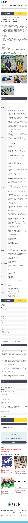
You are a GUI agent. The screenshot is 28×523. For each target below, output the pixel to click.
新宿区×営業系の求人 (5, 451)
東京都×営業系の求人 (16, 449)
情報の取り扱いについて (14, 516)
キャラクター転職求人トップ (7, 511)
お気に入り (20, 13)
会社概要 (2, 516)
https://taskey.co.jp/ (4, 336)
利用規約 (7, 516)
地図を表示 (9, 285)
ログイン (14, 442)
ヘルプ (19, 513)
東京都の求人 (3, 449)
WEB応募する (7, 13)
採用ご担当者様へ (24, 516)
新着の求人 (24, 511)
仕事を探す (17, 511)
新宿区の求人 (9, 449)
